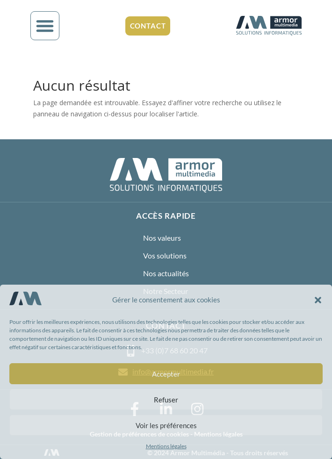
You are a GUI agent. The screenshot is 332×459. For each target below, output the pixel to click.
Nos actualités (166, 273)
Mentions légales (166, 446)
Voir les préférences (166, 425)
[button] (318, 300)
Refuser (166, 399)
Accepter (166, 374)
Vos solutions (165, 255)
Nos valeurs (162, 237)
